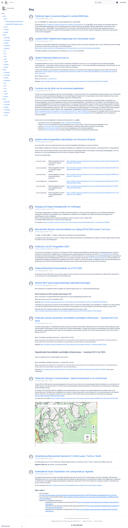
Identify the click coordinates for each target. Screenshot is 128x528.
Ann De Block (38, 60)
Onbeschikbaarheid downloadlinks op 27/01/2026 (58, 268)
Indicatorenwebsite (50, 130)
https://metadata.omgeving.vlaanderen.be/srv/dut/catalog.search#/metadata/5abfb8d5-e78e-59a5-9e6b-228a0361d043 (84, 398)
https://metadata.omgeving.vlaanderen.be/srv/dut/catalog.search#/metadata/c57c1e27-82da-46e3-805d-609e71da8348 (74, 81)
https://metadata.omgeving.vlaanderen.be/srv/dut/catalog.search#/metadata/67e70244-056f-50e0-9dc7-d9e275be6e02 (68, 311)
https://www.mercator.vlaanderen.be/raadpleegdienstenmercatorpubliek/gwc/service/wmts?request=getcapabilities (67, 48)
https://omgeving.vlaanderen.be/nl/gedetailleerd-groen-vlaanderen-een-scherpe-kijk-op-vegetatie (75, 485)
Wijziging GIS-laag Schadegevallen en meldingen (58, 206)
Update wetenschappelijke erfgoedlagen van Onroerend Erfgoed (65, 139)
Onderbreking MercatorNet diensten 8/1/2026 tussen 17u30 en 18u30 (68, 456)
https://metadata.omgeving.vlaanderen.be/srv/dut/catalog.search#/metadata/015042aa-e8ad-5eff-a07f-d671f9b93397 (73, 369)
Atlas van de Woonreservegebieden (71, 122)
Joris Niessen (38, 90)
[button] (2, 2)
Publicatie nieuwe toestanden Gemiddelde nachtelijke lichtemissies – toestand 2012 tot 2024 (76, 319)
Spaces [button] (11, 2)
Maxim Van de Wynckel (40, 285)
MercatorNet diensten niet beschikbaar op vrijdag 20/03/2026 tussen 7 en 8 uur (72, 229)
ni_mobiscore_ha (51, 78)
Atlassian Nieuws (98, 521)
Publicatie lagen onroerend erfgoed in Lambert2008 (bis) (61, 16)
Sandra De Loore (39, 209)
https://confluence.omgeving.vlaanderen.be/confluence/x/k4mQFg (61, 24)
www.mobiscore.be (40, 73)
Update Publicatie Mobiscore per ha (52, 58)
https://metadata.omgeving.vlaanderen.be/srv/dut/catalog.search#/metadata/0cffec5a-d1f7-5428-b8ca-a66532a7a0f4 (73, 344)
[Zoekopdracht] (104, 2)
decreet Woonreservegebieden (52, 128)
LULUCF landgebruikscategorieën (97, 257)
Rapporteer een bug (87, 521)
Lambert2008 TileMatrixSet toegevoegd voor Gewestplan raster (65, 38)
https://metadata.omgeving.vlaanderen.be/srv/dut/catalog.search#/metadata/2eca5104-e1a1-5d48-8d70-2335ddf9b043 (74, 302)
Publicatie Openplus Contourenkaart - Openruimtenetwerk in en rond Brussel (71, 378)
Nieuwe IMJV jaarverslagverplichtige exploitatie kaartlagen (62, 283)
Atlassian (76, 525)
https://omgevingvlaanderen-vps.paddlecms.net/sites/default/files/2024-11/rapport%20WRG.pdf (62, 111)
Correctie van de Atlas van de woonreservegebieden (59, 88)
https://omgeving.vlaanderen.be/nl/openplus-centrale (49, 395)
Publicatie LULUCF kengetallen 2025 (52, 246)
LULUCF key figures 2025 (106, 254)
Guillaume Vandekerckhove (41, 249)
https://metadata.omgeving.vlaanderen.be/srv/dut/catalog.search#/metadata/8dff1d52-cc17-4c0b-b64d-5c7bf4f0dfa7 (77, 222)
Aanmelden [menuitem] (123, 2)
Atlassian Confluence (73, 521)
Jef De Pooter (38, 18)
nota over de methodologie (51, 126)
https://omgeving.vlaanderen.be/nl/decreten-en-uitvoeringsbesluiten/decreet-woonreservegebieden (62, 113)
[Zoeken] (96, 2)
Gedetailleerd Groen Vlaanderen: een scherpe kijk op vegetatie (64, 471)
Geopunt (70, 51)
